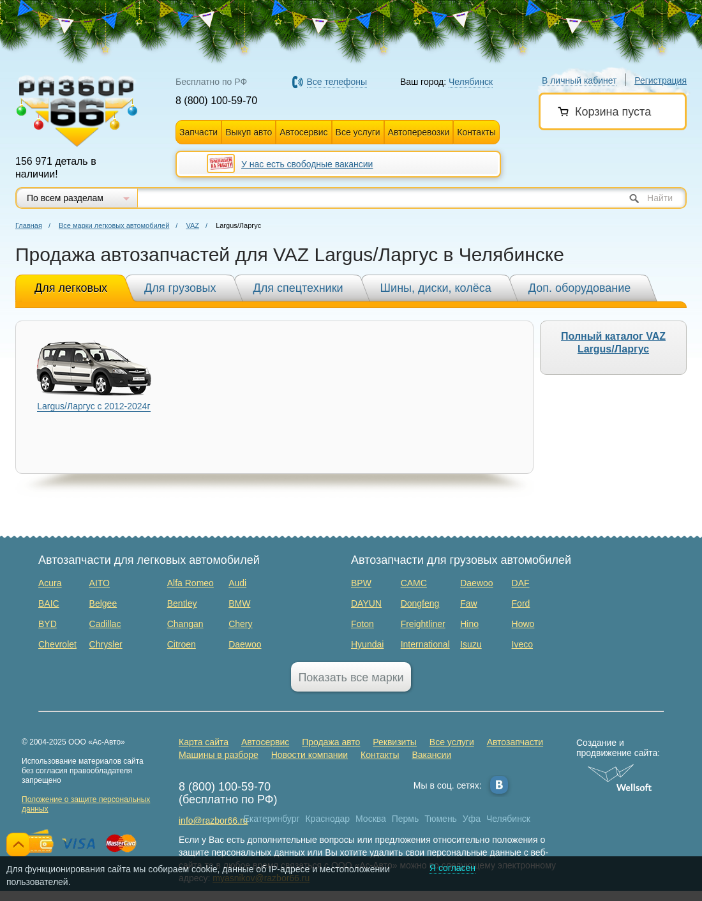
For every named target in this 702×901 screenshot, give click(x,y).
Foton (362, 624)
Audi (237, 583)
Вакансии (431, 755)
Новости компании (309, 755)
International (425, 644)
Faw (468, 603)
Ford (521, 603)
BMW (239, 603)
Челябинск (508, 819)
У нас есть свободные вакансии (307, 164)
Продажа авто (331, 742)
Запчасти (198, 132)
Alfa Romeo (190, 583)
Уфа (472, 819)
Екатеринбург (272, 819)
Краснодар (327, 819)
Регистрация (660, 80)
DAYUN (366, 603)
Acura (50, 583)
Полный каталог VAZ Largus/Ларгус (613, 342)
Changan (185, 624)
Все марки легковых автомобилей (114, 225)
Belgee (103, 603)
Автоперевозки (419, 132)
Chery (240, 624)
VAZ (192, 225)
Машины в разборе (218, 755)
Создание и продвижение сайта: (620, 748)
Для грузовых (180, 288)
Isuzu (470, 644)
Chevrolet (57, 644)
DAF (521, 583)
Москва (370, 819)
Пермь (405, 819)
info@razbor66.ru (213, 820)
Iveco (522, 644)
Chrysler (106, 644)
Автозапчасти (515, 742)
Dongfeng (420, 603)
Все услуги (358, 132)
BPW (361, 583)
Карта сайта (203, 742)
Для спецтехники (298, 288)
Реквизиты (395, 742)
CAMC (414, 583)
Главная (28, 225)
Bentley (182, 603)
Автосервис (303, 132)
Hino (469, 624)
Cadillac (105, 624)
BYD (47, 624)
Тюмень (440, 819)
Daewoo (244, 644)
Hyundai (367, 644)
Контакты (476, 132)
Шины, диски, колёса (435, 288)
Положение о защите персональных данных (86, 804)
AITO (99, 583)
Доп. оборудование (579, 288)
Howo (523, 624)
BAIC (48, 603)
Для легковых (70, 288)
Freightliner (423, 624)
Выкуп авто (248, 132)
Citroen (181, 644)
